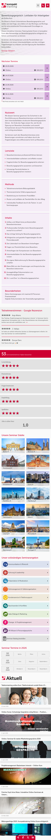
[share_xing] (18, 838)
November (31, 669)
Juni (43, 654)
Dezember (43, 669)
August (31, 661)
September (43, 661)
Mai (31, 654)
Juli (19, 661)
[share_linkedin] (32, 838)
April (19, 654)
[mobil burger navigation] (38, 5)
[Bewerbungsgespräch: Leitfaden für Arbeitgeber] (43, 5)
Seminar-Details (7, 51)
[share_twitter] (28, 838)
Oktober (20, 669)
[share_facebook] (23, 838)
